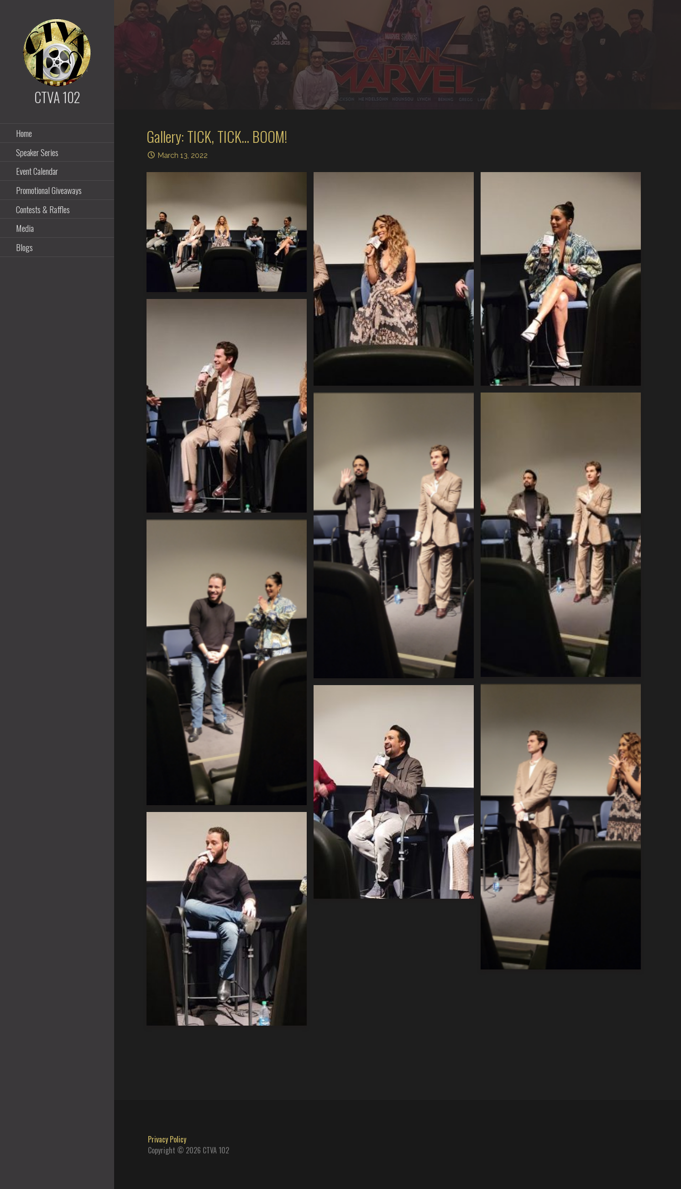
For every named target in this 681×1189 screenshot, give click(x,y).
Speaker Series (37, 152)
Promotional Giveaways (49, 189)
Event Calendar (37, 170)
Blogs (24, 247)
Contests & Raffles (43, 209)
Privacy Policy (167, 1139)
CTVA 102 (57, 97)
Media (25, 227)
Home (24, 132)
